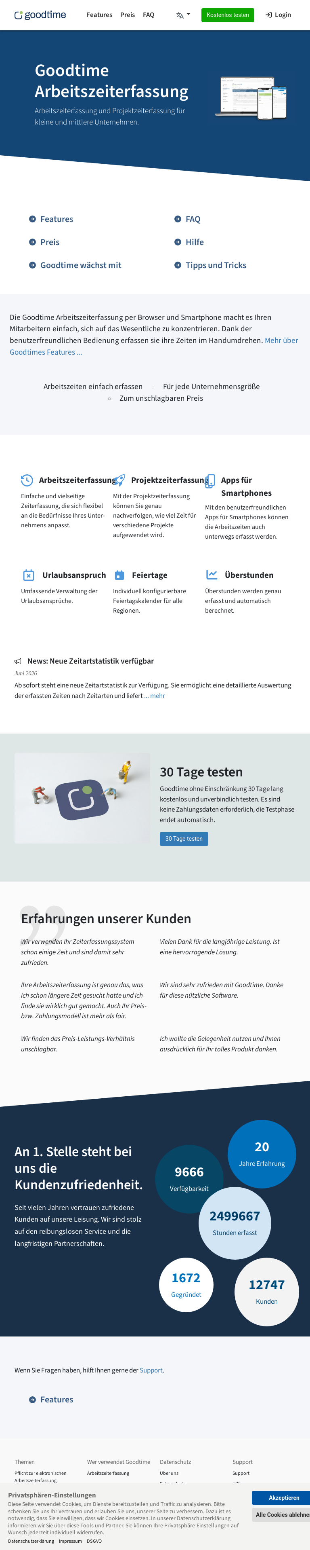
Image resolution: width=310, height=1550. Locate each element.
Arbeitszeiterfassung (108, 1473)
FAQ (148, 15)
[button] (183, 15)
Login (278, 15)
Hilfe (189, 242)
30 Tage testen (184, 838)
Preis (127, 15)
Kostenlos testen (228, 15)
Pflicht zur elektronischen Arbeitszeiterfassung (41, 1477)
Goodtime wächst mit (74, 265)
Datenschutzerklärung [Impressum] (31, 1540)
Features (99, 15)
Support (151, 1370)
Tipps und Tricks (210, 265)
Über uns (169, 1473)
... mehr (154, 696)
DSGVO (94, 1540)
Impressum (70, 1540)
